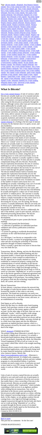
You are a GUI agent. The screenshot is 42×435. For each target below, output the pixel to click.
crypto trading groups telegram (18, 53)
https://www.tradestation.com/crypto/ (14, 355)
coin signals (17, 37)
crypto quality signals (21, 45)
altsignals (19, 5)
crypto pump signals (21, 43)
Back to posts (6, 418)
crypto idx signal (34, 39)
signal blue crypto (13, 76)
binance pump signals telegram (12, 29)
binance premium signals (21, 25)
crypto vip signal (19, 57)
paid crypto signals (33, 72)
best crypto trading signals (10, 11)
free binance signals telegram (23, 64)
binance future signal (15, 21)
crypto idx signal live (8, 41)
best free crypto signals (16, 13)
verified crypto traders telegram (12, 84)
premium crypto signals (9, 74)
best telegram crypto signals (17, 17)
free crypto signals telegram (29, 68)
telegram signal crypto (9, 82)
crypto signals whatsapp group (19, 51)
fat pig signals (29, 62)
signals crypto (6, 80)
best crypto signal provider (16, 7)
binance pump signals (28, 27)
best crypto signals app (9, 9)
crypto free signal (21, 39)
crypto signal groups (14, 47)
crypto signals (27, 47)
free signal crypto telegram (16, 72)
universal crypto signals (26, 82)
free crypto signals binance (21, 66)
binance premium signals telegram (19, 26)
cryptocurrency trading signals (12, 62)
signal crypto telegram (12, 78)
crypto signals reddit (17, 49)
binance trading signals (21, 35)
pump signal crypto (26, 74)
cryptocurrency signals (16, 58)
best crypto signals (33, 7)
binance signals (18, 31)
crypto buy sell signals (31, 37)
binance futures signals (32, 21)
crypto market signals (24, 41)
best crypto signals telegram (28, 9)
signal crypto (25, 76)
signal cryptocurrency (29, 78)
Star (9, 415)
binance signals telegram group (19, 33)
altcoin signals (10, 5)
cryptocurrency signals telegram (21, 60)
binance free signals (15, 19)
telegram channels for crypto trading (25, 80)
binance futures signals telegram (12, 23)
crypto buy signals (7, 39)
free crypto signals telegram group (13, 70)
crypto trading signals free (16, 55)
